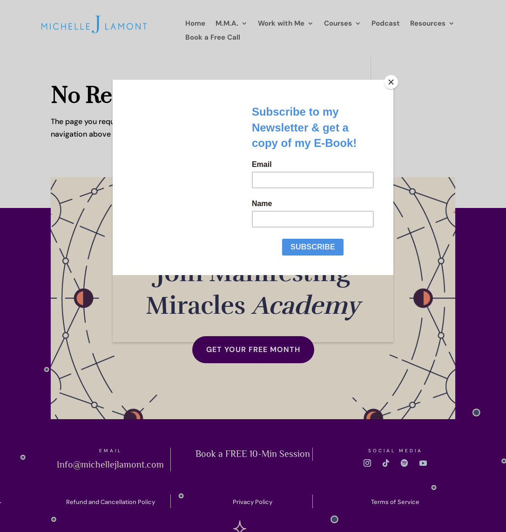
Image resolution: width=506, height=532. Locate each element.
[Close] (391, 82)
